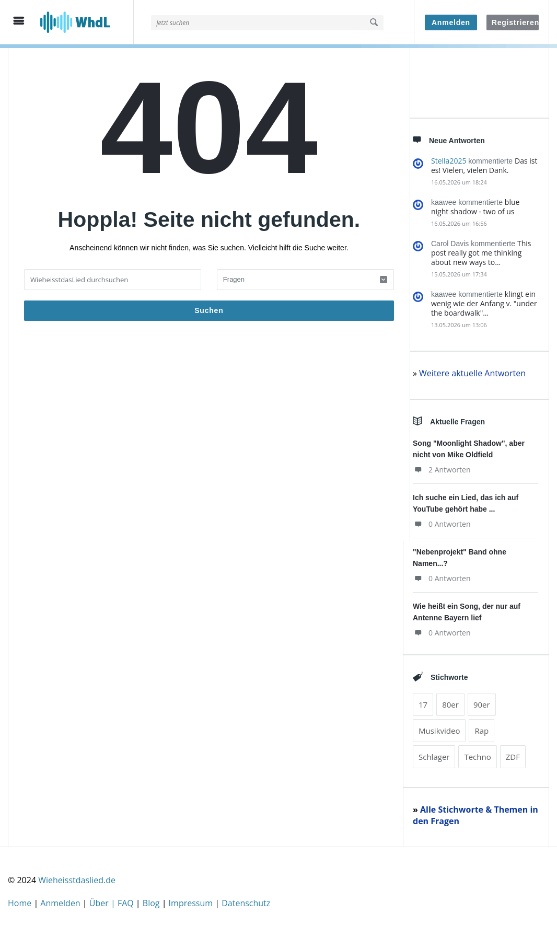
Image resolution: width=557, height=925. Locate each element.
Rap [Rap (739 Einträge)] (481, 727)
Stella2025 (448, 157)
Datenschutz (246, 899)
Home (20, 899)
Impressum (192, 899)
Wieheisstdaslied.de (76, 876)
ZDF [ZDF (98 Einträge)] (513, 753)
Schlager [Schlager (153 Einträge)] (434, 753)
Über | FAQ (112, 899)
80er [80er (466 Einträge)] (450, 701)
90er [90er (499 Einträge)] (481, 701)
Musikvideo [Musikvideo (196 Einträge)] (439, 727)
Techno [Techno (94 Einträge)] (477, 753)
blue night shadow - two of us (475, 203)
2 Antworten (442, 466)
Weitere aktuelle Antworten (472, 369)
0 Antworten (442, 520)
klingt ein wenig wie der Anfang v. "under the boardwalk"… (484, 299)
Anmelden (451, 22)
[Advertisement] (209, 433)
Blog (152, 899)
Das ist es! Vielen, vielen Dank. (484, 161)
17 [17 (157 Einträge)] (423, 701)
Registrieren (515, 22)
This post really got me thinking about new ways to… (481, 249)
